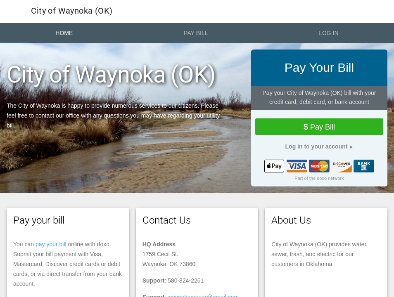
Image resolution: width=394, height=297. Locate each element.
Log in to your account (316, 146)
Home (64, 33)
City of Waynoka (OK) (58, 11)
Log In (328, 33)
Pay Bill (196, 33)
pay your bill (51, 244)
